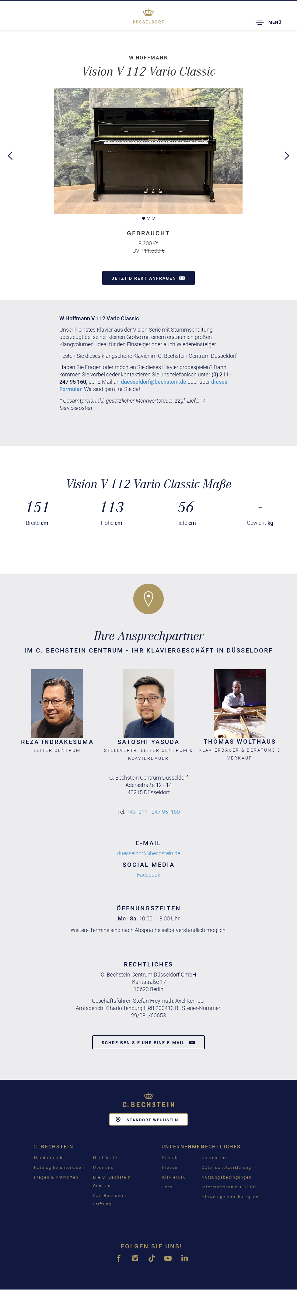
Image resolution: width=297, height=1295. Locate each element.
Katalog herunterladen (59, 1167)
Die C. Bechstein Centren (112, 1180)
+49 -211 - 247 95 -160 (153, 811)
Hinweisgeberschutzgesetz (232, 1196)
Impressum (214, 1157)
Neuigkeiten (106, 1157)
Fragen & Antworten (56, 1176)
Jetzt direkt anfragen (148, 278)
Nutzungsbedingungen (227, 1176)
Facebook (148, 874)
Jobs (167, 1186)
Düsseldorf (148, 22)
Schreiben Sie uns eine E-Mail (148, 1042)
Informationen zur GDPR (229, 1186)
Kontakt (171, 1157)
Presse (170, 1167)
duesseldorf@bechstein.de (153, 381)
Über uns (103, 1167)
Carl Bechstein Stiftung (109, 1199)
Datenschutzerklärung (226, 1167)
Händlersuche (49, 1157)
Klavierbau (174, 1176)
